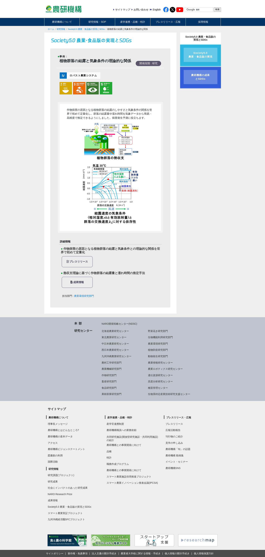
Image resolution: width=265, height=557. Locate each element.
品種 (109, 451)
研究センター (83, 330)
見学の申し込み (174, 442)
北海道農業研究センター (115, 331)
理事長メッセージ (58, 423)
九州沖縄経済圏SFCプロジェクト (66, 519)
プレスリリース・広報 (168, 21)
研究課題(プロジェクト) (61, 475)
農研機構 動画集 (175, 455)
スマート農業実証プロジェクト (65, 513)
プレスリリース (77, 261)
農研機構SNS (173, 468)
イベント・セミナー (177, 461)
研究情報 (61, 29)
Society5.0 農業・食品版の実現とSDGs (86, 29)
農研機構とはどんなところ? (63, 430)
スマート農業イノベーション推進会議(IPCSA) (132, 482)
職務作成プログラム (118, 464)
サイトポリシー (54, 553)
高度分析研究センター (160, 381)
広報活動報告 (173, 430)
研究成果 (53, 481)
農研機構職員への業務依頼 (121, 430)
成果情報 (77, 282)
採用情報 (203, 21)
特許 (109, 457)
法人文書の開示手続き (104, 553)
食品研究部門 (109, 387)
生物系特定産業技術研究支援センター (169, 394)
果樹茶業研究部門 (111, 394)
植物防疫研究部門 (158, 349)
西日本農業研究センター (115, 349)
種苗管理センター (158, 387)
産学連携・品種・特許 (132, 21)
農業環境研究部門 (84, 295)
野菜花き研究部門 (158, 331)
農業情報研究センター (160, 362)
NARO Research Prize (60, 494)
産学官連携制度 (115, 423)
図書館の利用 (55, 455)
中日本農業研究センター (115, 343)
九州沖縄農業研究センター (116, 356)
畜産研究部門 (109, 381)
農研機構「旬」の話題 (178, 449)
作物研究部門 (109, 375)
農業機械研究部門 (111, 368)
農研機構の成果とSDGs (200, 77)
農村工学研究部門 (111, 362)
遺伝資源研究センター (160, 375)
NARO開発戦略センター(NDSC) (119, 323)
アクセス (53, 442)
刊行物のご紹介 (174, 436)
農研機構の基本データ (60, 436)
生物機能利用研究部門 (160, 337)
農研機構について (62, 21)
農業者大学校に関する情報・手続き (141, 553)
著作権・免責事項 (78, 553)
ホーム (51, 29)
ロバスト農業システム (83, 75)
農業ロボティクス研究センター (165, 368)
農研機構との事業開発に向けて (124, 445)
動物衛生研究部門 (158, 356)
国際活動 (53, 461)
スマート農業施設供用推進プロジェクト (129, 476)
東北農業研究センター (114, 337)
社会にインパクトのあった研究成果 (68, 487)
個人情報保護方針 (204, 553)
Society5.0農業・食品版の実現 (200, 54)
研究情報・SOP (97, 21)
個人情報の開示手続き (177, 553)
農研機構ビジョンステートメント (66, 449)
